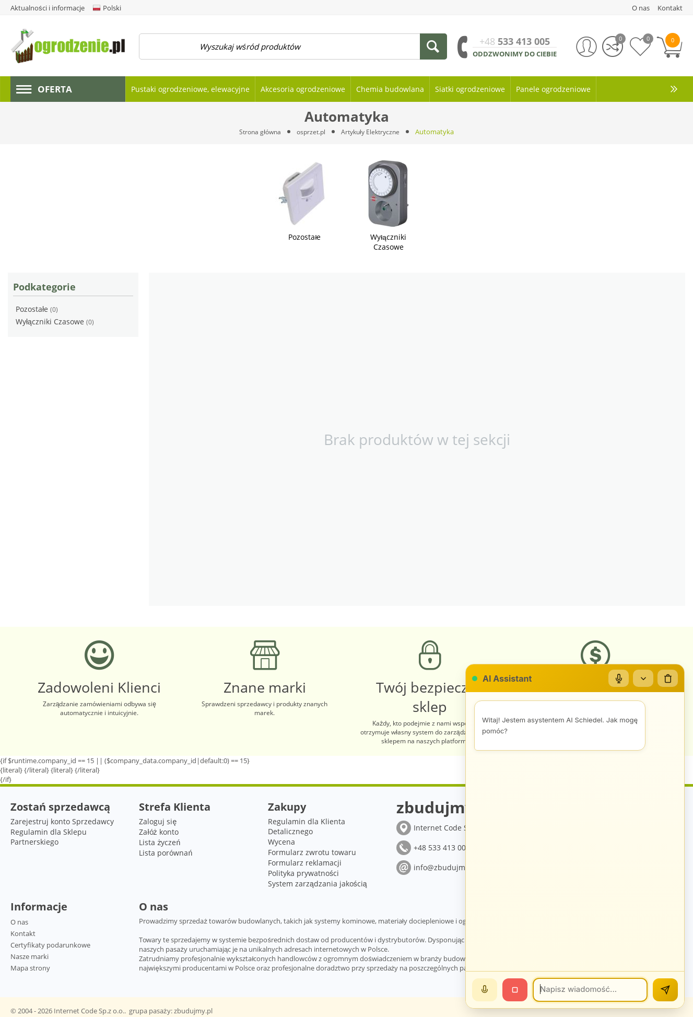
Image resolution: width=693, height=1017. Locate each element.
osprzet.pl (310, 131)
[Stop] (514, 989)
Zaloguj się (158, 820)
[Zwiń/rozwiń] (642, 678)
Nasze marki (29, 955)
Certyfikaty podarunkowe (50, 943)
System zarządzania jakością (317, 882)
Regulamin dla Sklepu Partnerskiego (48, 835)
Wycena (281, 840)
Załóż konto (158, 830)
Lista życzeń (159, 841)
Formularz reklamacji (305, 861)
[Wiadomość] (590, 990)
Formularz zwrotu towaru (312, 851)
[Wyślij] (665, 989)
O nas (19, 920)
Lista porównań (165, 851)
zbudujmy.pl (193, 1009)
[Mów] (484, 989)
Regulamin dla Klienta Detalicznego (306, 825)
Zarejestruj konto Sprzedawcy (62, 820)
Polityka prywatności (303, 871)
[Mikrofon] (617, 678)
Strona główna (256, 131)
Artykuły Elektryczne (373, 131)
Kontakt (23, 932)
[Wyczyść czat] (667, 678)
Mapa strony (30, 966)
